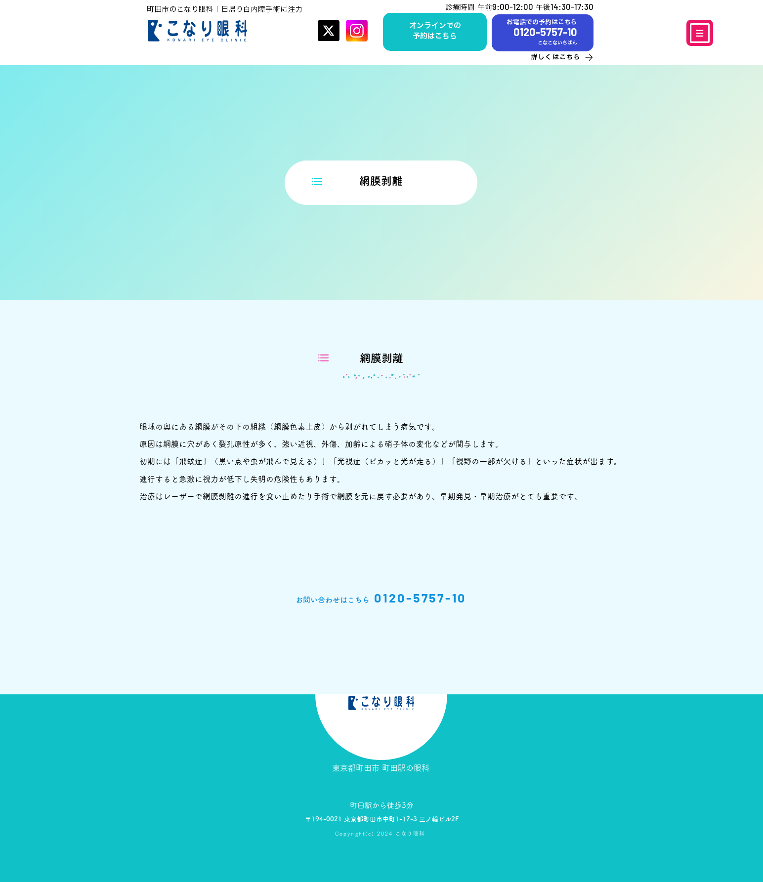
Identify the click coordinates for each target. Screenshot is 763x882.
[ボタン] (435, 31)
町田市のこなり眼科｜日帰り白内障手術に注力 (224, 9)
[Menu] (700, 32)
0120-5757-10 (420, 597)
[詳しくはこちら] (552, 57)
